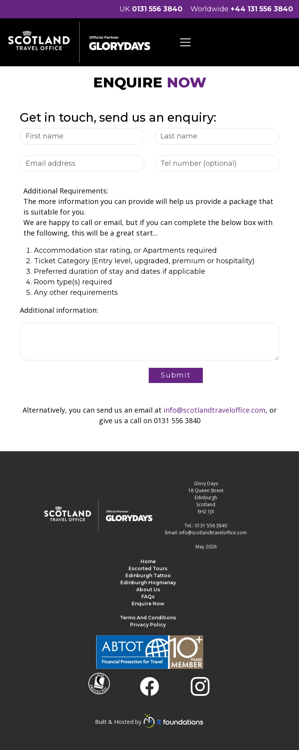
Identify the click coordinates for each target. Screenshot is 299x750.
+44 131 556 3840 (261, 9)
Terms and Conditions (148, 618)
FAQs (148, 596)
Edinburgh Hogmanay (148, 582)
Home (148, 561)
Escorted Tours (147, 568)
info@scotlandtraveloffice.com (215, 410)
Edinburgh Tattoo (148, 575)
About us (148, 589)
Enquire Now (148, 603)
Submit (176, 375)
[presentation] (79, 379)
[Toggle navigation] (185, 42)
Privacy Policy (148, 625)
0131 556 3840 (157, 9)
